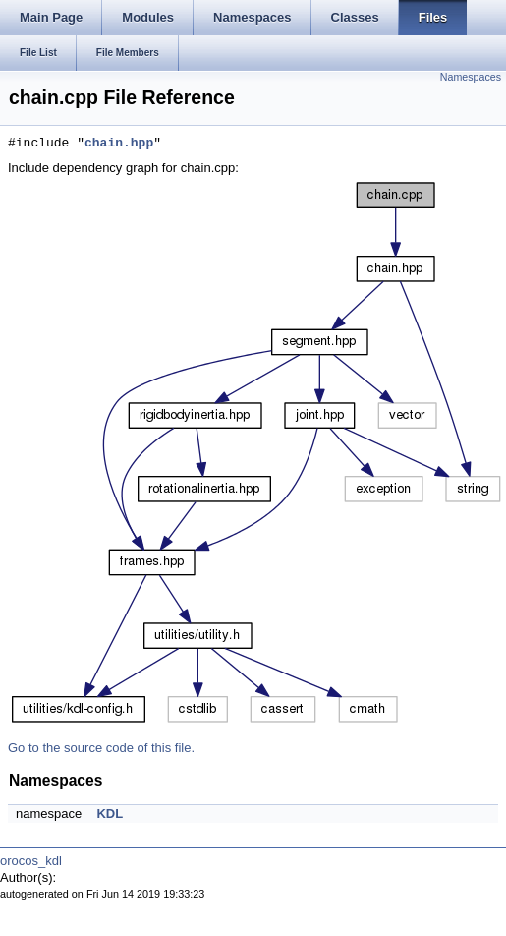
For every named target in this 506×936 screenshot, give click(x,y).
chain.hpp (118, 143)
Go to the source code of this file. (101, 747)
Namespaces (470, 77)
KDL (109, 813)
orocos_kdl (31, 860)
